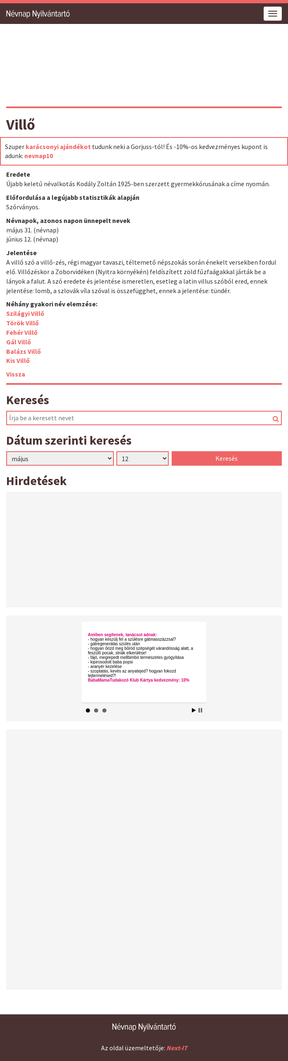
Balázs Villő (23, 351)
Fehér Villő (22, 332)
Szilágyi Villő (25, 313)
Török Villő (22, 323)
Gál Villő (18, 342)
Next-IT (176, 1048)
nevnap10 (38, 156)
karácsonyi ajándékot (58, 146)
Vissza (15, 374)
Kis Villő (18, 360)
